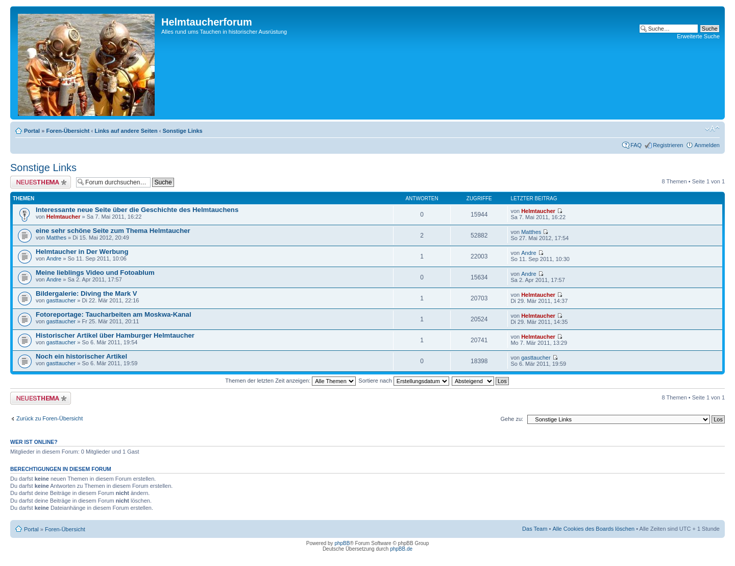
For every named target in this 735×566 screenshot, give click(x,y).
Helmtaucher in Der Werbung (82, 251)
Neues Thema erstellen (40, 182)
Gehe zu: (511, 419)
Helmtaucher (63, 217)
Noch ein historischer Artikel (81, 356)
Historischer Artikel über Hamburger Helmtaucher (115, 335)
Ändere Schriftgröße (712, 128)
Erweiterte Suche (698, 36)
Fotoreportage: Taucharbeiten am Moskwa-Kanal (113, 314)
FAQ (636, 145)
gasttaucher (61, 300)
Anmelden (707, 145)
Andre (53, 258)
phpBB (342, 543)
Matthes (56, 237)
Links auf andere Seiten (125, 131)
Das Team (534, 529)
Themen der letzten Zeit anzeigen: (290, 381)
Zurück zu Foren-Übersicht (49, 418)
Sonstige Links (182, 131)
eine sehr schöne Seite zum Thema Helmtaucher (113, 230)
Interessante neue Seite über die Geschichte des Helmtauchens (137, 210)
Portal (32, 131)
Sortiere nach (403, 381)
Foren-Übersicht (67, 131)
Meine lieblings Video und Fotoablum (95, 272)
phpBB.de (401, 549)
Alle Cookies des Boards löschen (593, 529)
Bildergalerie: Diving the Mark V (86, 293)
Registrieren (668, 145)
